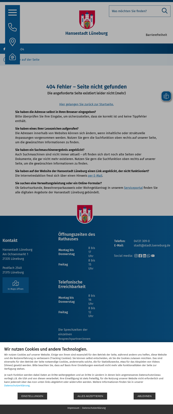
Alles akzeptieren (90, 396)
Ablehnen (145, 396)
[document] (86, 369)
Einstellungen (32, 396)
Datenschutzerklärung (17, 385)
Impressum (73, 408)
